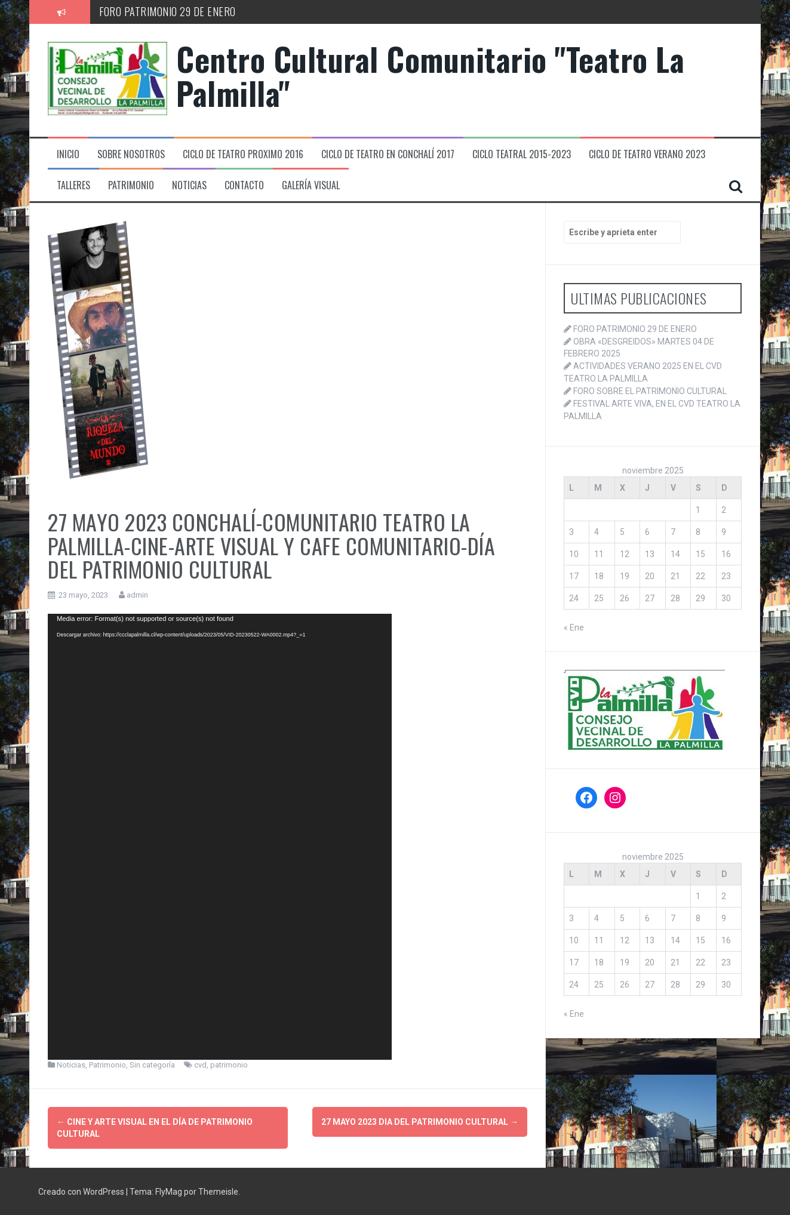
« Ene (574, 627)
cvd (200, 1064)
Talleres (73, 185)
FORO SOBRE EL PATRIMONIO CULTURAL (650, 391)
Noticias (189, 185)
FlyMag (168, 1191)
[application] (220, 837)
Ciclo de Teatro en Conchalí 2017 (387, 154)
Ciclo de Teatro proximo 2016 (243, 154)
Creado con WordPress (82, 1191)
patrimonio (229, 1064)
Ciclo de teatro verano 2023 (647, 154)
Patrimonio (131, 185)
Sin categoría (152, 1064)
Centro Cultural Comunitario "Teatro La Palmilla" (430, 76)
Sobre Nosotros (131, 154)
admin (137, 594)
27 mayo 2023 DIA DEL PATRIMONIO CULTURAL (419, 1122)
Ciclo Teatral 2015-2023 (521, 154)
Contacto (244, 185)
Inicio (68, 154)
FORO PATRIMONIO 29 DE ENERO (167, 11)
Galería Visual (311, 185)
